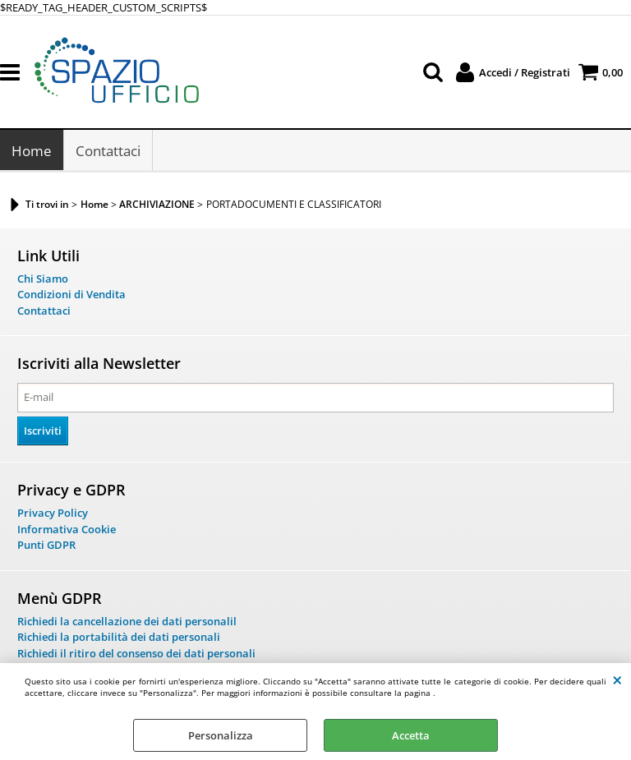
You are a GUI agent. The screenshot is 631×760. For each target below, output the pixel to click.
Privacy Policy (52, 514)
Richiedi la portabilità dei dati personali (118, 638)
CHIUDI (617, 679)
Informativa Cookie (66, 530)
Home (32, 151)
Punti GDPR (46, 546)
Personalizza (220, 735)
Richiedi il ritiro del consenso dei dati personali (136, 654)
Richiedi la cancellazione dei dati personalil (127, 622)
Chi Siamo (42, 279)
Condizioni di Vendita (71, 295)
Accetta (411, 735)
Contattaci (108, 151)
